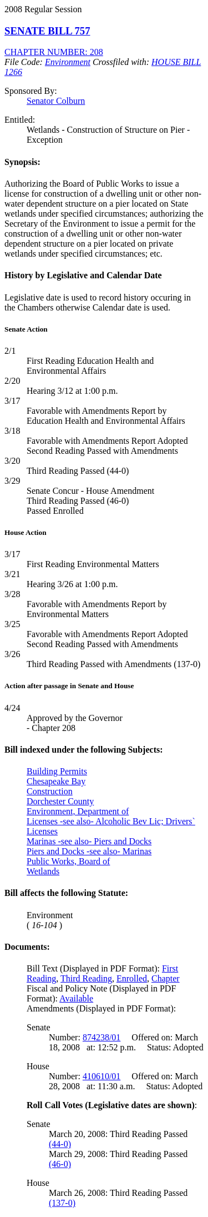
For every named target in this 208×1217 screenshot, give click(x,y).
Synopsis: (22, 162)
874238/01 (101, 1037)
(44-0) (60, 1144)
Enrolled (131, 978)
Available (76, 998)
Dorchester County (60, 801)
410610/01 (101, 1076)
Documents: (27, 946)
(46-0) (60, 1164)
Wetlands (43, 871)
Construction (50, 791)
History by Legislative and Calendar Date (83, 275)
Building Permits (57, 771)
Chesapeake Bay (56, 781)
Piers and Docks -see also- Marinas (89, 851)
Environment (67, 62)
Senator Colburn (56, 101)
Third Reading (86, 978)
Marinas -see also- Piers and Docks (89, 841)
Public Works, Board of (68, 861)
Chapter (165, 978)
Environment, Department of (78, 811)
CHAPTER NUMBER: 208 (53, 52)
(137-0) (62, 1203)
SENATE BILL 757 (47, 31)
